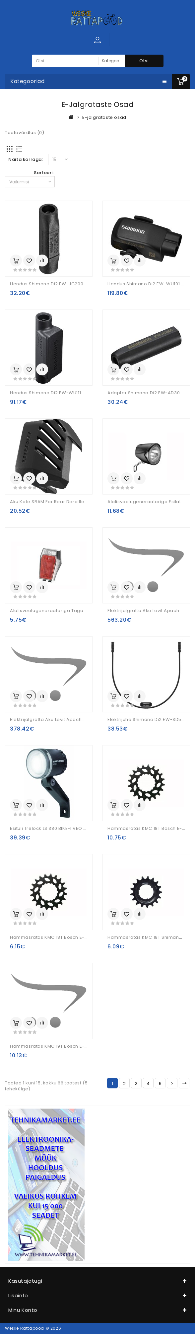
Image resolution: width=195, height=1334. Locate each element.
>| (184, 1083)
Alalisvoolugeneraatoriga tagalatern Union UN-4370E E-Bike (81, 610)
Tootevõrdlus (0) (24, 132)
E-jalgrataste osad (104, 117)
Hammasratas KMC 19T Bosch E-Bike (52, 1046)
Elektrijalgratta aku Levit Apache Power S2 (59, 719)
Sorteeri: (44, 172)
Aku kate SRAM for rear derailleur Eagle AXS (62, 502)
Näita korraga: (25, 159)
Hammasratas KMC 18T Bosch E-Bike (149, 828)
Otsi (144, 61)
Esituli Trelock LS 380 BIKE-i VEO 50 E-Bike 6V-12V (66, 828)
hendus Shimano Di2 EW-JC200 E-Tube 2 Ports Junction (75, 284)
